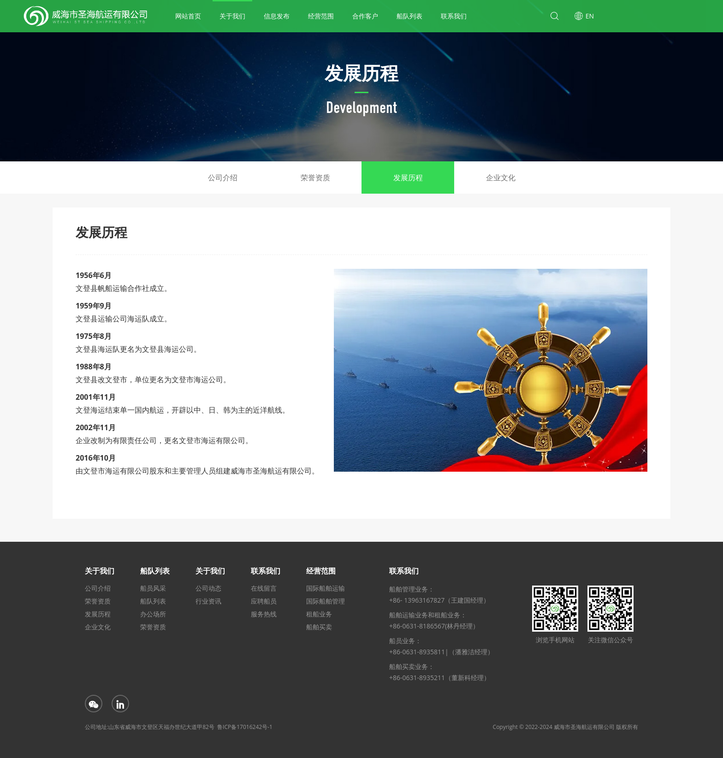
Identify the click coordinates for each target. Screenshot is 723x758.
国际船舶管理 (325, 601)
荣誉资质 (315, 177)
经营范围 (321, 16)
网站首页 (188, 16)
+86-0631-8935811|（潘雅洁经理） (441, 651)
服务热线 (264, 614)
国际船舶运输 (325, 588)
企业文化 (501, 177)
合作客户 (365, 16)
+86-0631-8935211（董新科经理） (439, 677)
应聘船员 (264, 601)
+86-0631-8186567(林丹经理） (434, 626)
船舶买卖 (319, 626)
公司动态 (208, 588)
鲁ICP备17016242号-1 (245, 727)
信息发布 (277, 16)
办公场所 (153, 614)
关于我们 (232, 16)
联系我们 (454, 16)
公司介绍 (222, 177)
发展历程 (408, 177)
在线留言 (264, 588)
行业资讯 (208, 601)
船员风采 (153, 588)
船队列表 (409, 16)
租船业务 (319, 614)
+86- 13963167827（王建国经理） (439, 600)
